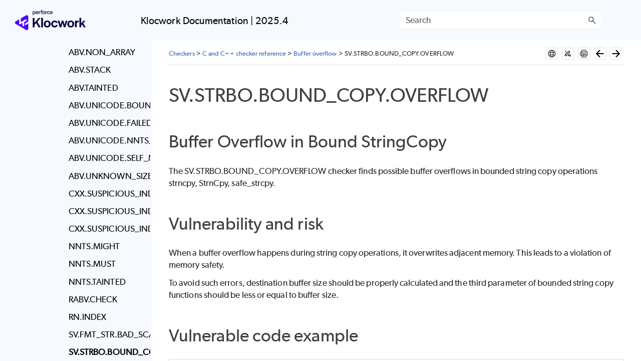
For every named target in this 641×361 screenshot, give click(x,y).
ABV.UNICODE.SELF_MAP (107, 158)
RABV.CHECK (93, 299)
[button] (592, 20)
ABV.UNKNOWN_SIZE (107, 176)
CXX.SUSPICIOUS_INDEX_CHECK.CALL (107, 211)
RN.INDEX (88, 317)
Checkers (182, 53)
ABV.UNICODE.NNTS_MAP (107, 140)
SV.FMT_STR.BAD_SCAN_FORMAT (107, 334)
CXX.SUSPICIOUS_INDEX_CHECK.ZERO (107, 229)
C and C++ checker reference (244, 53)
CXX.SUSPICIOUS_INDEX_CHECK (107, 194)
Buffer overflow (315, 53)
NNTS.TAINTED (97, 282)
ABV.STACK (90, 70)
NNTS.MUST (92, 264)
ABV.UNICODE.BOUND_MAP (107, 105)
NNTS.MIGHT (94, 246)
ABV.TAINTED (93, 88)
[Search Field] (501, 20)
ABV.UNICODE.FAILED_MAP (107, 123)
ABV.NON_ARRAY (102, 52)
